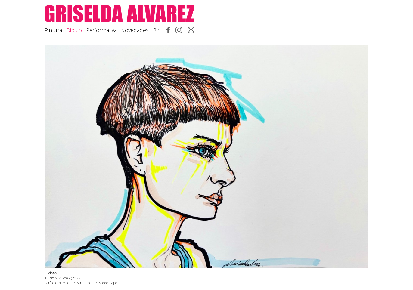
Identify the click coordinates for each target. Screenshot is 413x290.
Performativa (101, 30)
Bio (157, 30)
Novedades (135, 30)
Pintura (53, 30)
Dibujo (74, 30)
